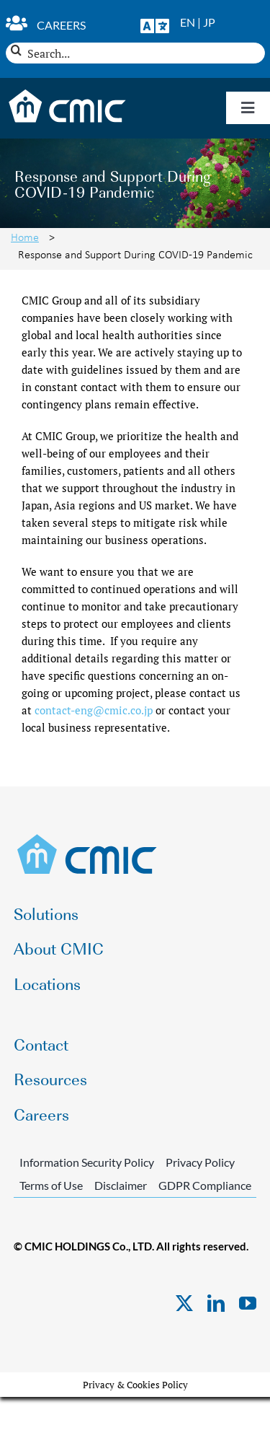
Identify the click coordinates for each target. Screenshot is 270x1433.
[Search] (16, 50)
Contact (41, 1043)
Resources (50, 1078)
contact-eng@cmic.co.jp (94, 710)
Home (25, 237)
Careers (61, 25)
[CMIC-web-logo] (87, 838)
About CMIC (59, 947)
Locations (47, 983)
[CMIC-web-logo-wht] (68, 94)
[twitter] (184, 1303)
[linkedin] (216, 1303)
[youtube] (247, 1303)
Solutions (46, 913)
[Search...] (135, 53)
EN (187, 22)
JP (209, 22)
